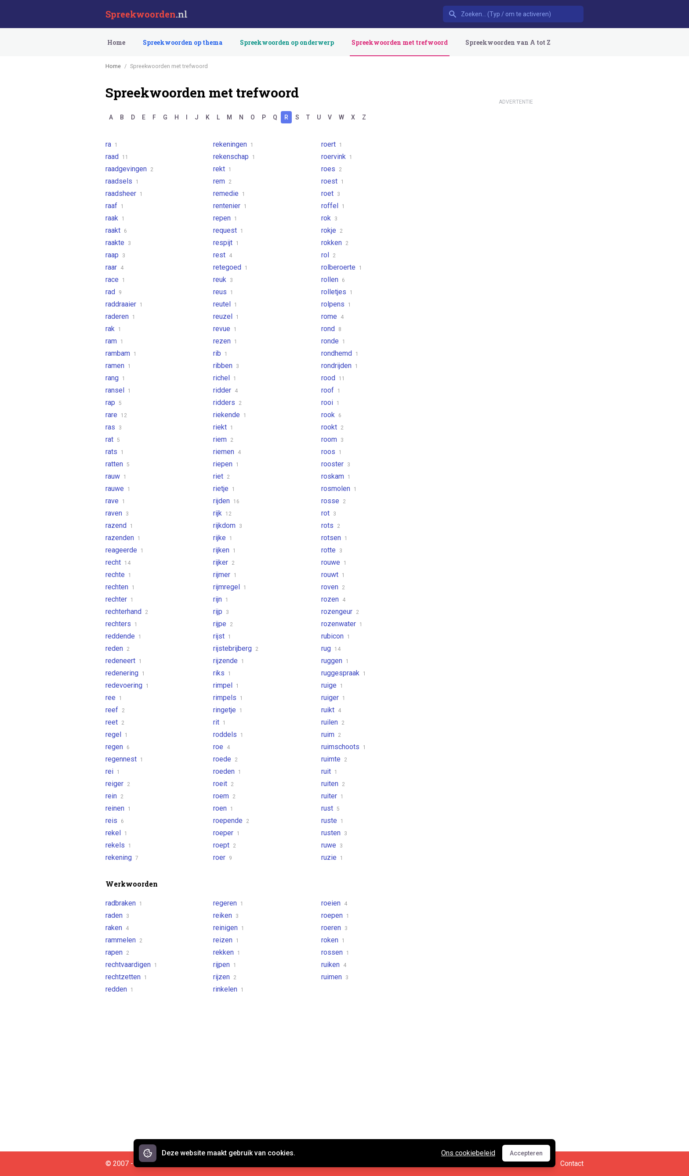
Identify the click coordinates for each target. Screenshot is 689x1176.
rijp (221, 611)
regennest (124, 759)
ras (113, 427)
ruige (332, 685)
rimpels (228, 697)
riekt (223, 427)
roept (224, 845)
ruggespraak (343, 673)
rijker (224, 562)
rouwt (333, 574)
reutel (225, 304)
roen (223, 808)
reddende (123, 636)
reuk (223, 279)
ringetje (228, 710)
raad (116, 156)
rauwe (118, 488)
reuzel (226, 316)
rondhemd (340, 353)
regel (116, 734)
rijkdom (227, 525)
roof (331, 390)
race (115, 279)
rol (328, 255)
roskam (336, 476)
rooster (335, 464)
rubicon (335, 636)
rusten (334, 833)
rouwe (334, 562)
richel (224, 378)
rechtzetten (126, 977)
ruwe (332, 845)
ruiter (332, 796)
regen (117, 747)
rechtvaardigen (131, 964)
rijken (224, 550)
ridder (225, 390)
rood (333, 378)
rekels (118, 845)
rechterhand (126, 611)
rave (115, 501)
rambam (121, 353)
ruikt (331, 710)
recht (118, 562)
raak (115, 218)
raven (117, 513)
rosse (333, 501)
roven (333, 587)
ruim (331, 734)
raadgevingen (129, 169)
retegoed (230, 267)
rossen (335, 952)
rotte (331, 550)
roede (225, 759)
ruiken (333, 964)
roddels (228, 734)
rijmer (225, 574)
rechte (118, 574)
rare (116, 415)
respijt (226, 242)
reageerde (124, 550)
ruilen (332, 722)
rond (331, 329)
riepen (226, 464)
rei (112, 771)
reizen (226, 940)
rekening (121, 857)
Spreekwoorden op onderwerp (287, 42)
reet (114, 722)
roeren (334, 927)
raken (117, 927)
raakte (118, 242)
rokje (332, 230)
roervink (336, 156)
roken (333, 940)
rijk (222, 513)
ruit (329, 771)
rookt (332, 427)
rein (114, 796)
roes (331, 169)
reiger (117, 783)
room (332, 439)
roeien (334, 903)
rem (222, 181)
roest (332, 181)
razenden (123, 538)
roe (221, 747)
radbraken (123, 903)
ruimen (334, 977)
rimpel (226, 685)
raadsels (122, 181)
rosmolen (339, 488)
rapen (117, 952)
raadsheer (124, 193)
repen (225, 218)
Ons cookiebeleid (468, 1153)
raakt (116, 230)
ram (114, 341)
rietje (224, 488)
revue (225, 329)
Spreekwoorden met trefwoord (400, 42)
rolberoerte (341, 267)
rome (332, 316)
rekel (116, 833)
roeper (226, 833)
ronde (333, 341)
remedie (229, 193)
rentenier (230, 206)
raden (117, 915)
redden (119, 989)
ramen (118, 365)
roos (331, 451)
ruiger (333, 697)
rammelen (123, 940)
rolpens (336, 304)
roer (222, 857)
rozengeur (340, 611)
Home (116, 42)
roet (330, 193)
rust (330, 808)
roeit (223, 783)
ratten (117, 464)
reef (115, 710)
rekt (222, 169)
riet (221, 476)
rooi (330, 402)
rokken (334, 242)
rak (113, 329)
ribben (226, 365)
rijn (220, 599)
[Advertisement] (516, 240)
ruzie (332, 857)
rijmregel (230, 587)
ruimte (334, 759)
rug (331, 648)
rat (112, 439)
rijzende (228, 661)
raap (115, 255)
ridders (227, 402)
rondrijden (339, 365)
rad (113, 292)
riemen (227, 451)
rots (330, 525)
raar (114, 267)
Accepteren (530, 1155)
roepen (335, 915)
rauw (116, 476)
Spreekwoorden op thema (182, 42)
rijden (226, 501)
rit (219, 722)
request (228, 230)
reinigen (228, 927)
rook (331, 415)
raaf (114, 206)
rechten (120, 587)
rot (328, 513)
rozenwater (342, 624)
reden (117, 648)
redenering (125, 673)
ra (111, 144)
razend (119, 525)
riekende (230, 415)
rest (222, 255)
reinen (118, 808)
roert (331, 144)
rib (220, 353)
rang (115, 378)
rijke (222, 538)
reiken (226, 915)
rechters (121, 624)
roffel (333, 206)
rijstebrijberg (235, 648)
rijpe (223, 624)
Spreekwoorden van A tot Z (508, 42)
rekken (226, 952)
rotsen (334, 538)
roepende (231, 820)
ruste (332, 820)
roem (224, 796)
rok (329, 218)
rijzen (224, 977)
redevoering (127, 685)
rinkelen (228, 989)
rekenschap (234, 156)
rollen (333, 279)
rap (113, 402)
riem (223, 439)
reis (114, 820)
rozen (333, 599)
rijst (222, 636)
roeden (227, 771)
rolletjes (337, 292)
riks (222, 673)
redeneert (123, 661)
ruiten (333, 783)
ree (113, 697)
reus (223, 292)
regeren (228, 903)
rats (114, 451)
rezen (225, 341)
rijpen (224, 964)
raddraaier (124, 304)
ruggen (335, 661)
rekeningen (233, 144)
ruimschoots (343, 747)
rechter (119, 599)
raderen (120, 316)
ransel (118, 390)
